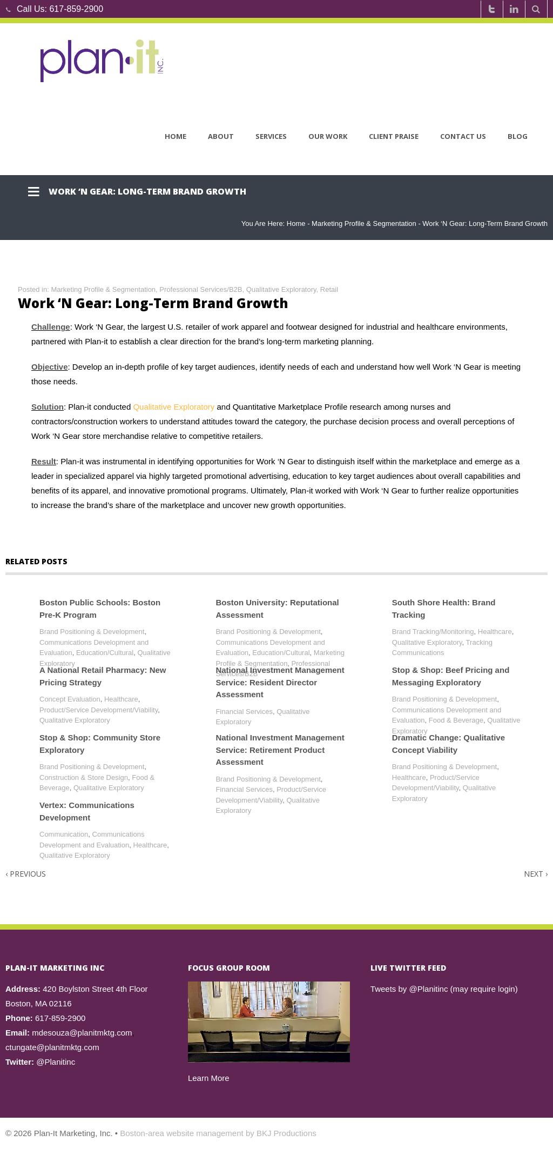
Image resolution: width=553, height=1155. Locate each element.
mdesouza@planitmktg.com (82, 1032)
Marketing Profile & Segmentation (364, 223)
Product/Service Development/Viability (98, 710)
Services (271, 137)
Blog (518, 137)
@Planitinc (55, 1061)
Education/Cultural (104, 653)
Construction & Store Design (83, 777)
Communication (63, 834)
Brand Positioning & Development (91, 631)
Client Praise (394, 137)
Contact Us (463, 137)
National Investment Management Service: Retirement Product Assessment (279, 749)
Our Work (327, 137)
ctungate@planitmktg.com (52, 1047)
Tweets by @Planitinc (409, 988)
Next (536, 874)
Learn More (209, 1078)
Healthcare (495, 631)
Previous (25, 874)
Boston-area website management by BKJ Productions (218, 1133)
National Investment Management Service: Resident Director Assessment (279, 682)
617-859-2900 (76, 9)
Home (175, 137)
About (221, 137)
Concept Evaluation (69, 699)
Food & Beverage (456, 720)
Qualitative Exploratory (281, 289)
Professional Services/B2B (200, 289)
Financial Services (244, 711)
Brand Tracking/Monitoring (433, 631)
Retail (329, 289)
